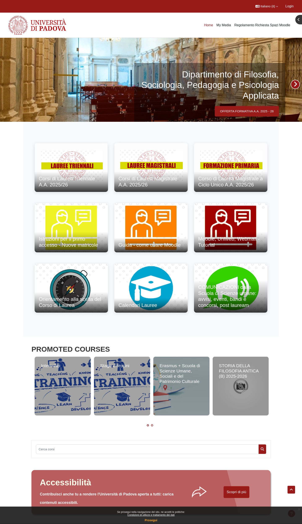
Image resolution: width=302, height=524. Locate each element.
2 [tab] (152, 425)
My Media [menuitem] (223, 25)
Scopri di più (236, 492)
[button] (266, 6)
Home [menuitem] (208, 25)
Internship (50, 365)
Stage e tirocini (114, 365)
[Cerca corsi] (147, 449)
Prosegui (151, 520)
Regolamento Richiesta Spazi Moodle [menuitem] (262, 25)
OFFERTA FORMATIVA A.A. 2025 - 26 (247, 111)
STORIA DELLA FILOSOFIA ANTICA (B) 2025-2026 (239, 371)
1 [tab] (148, 425)
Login (289, 6)
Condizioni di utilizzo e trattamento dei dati (151, 515)
